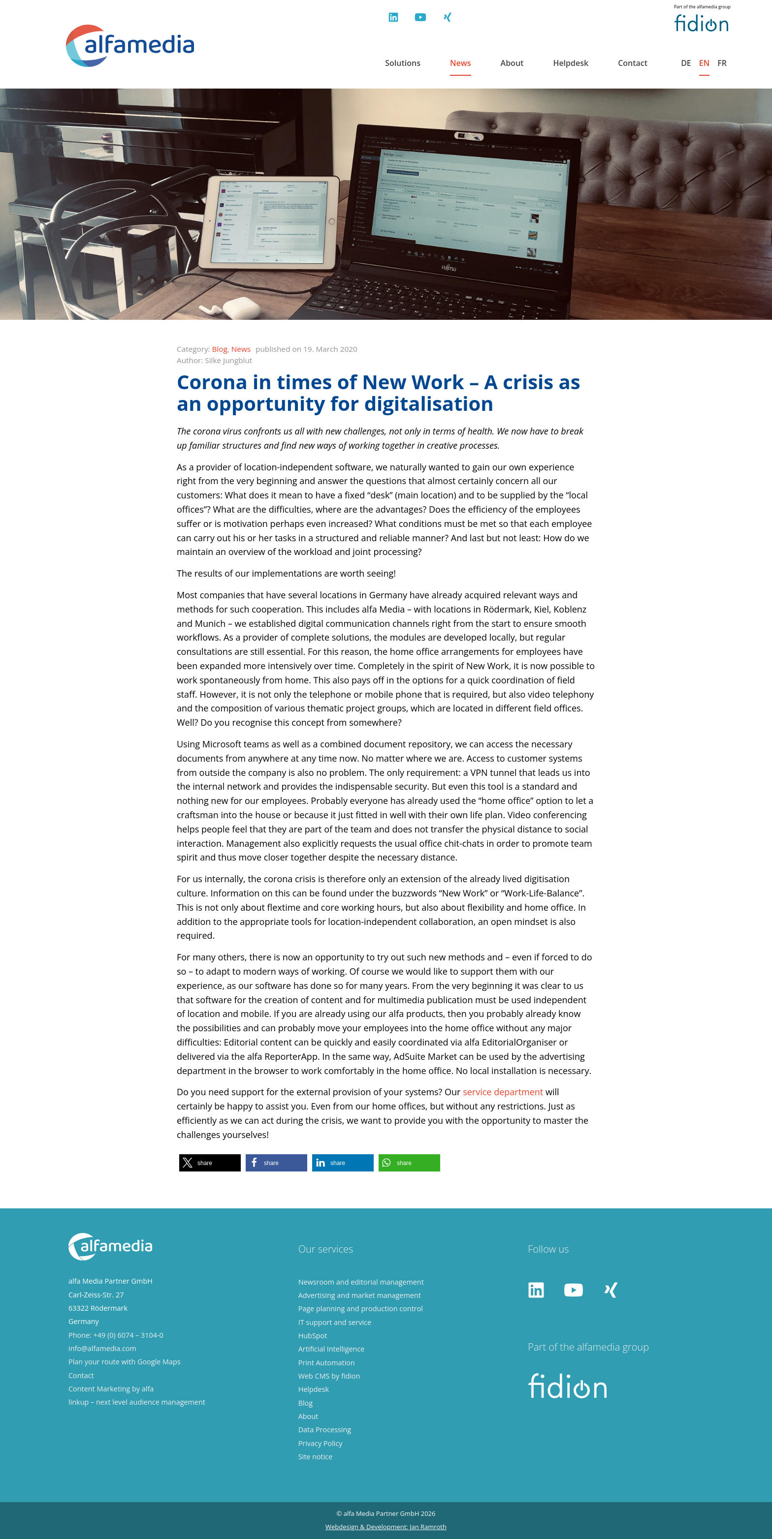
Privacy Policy (320, 1443)
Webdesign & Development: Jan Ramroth (386, 1526)
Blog (219, 349)
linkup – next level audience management (136, 1402)
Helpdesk (570, 63)
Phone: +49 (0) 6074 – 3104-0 (115, 1335)
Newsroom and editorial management (361, 1282)
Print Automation (326, 1362)
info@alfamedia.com (102, 1348)
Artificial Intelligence (331, 1349)
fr (722, 63)
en (704, 63)
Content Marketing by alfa (111, 1388)
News (460, 63)
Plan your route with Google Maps (124, 1361)
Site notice (315, 1456)
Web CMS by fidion (329, 1376)
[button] (210, 1162)
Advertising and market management (359, 1295)
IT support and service (334, 1322)
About (512, 63)
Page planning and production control (360, 1308)
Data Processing (324, 1429)
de (686, 63)
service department (503, 1092)
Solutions (402, 63)
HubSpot (312, 1335)
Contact (632, 63)
